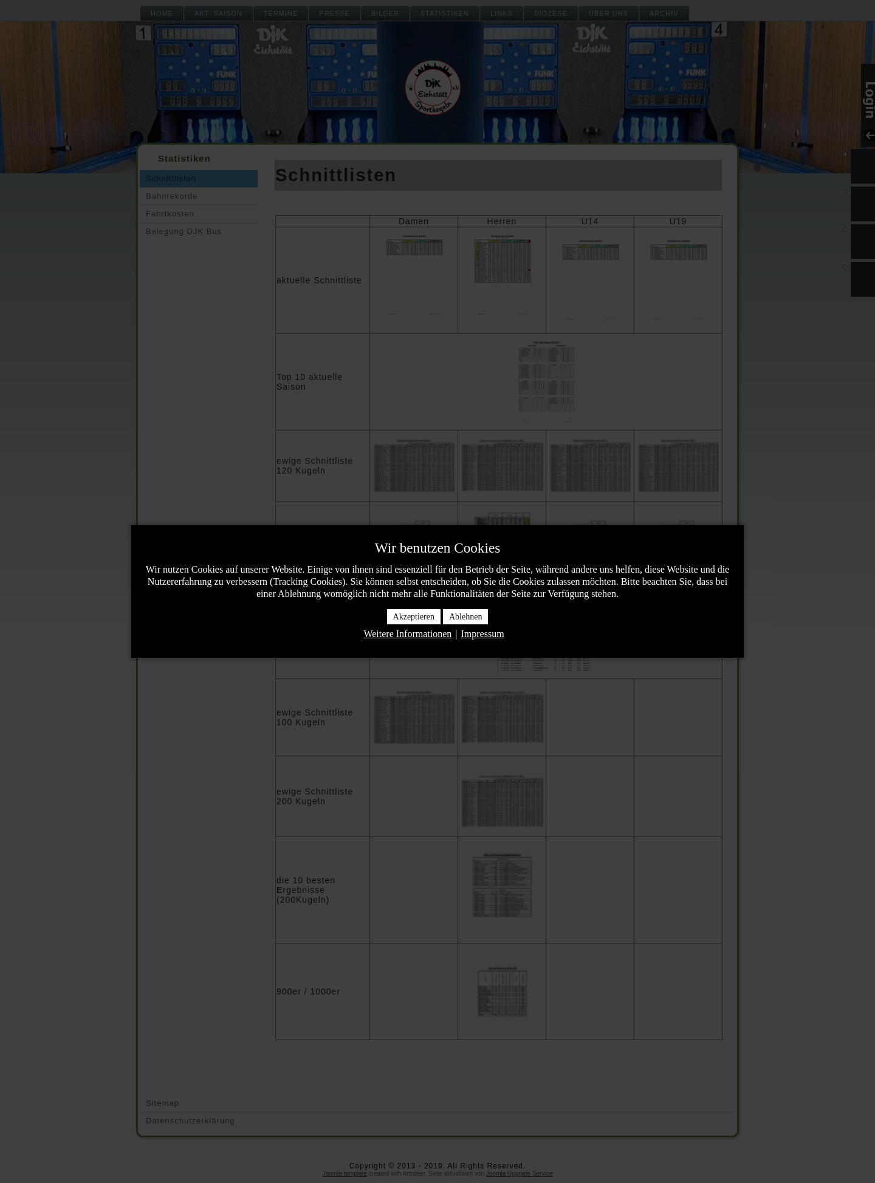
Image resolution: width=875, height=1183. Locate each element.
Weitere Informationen (407, 634)
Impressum (482, 634)
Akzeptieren (413, 616)
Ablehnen (465, 616)
